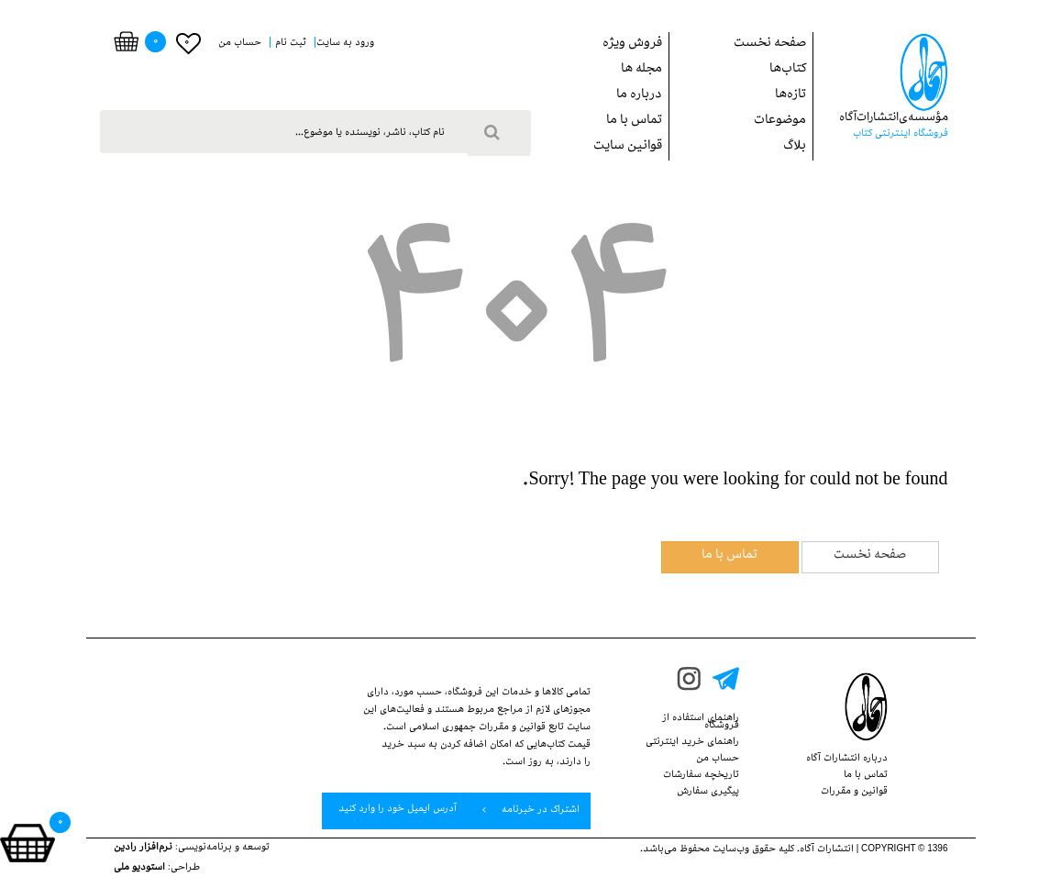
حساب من (717, 759)
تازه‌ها (790, 96)
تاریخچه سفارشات (701, 776)
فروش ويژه (632, 44)
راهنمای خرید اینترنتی (692, 743)
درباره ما (639, 96)
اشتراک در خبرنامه (531, 810)
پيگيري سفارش (708, 792)
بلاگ (794, 147)
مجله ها (641, 70)
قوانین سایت (627, 147)
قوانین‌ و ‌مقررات (854, 792)
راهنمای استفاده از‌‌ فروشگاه (700, 723)
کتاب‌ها (787, 70)
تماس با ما (634, 122)
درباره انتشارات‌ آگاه (847, 759)
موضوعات (780, 122)
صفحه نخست (770, 44)
